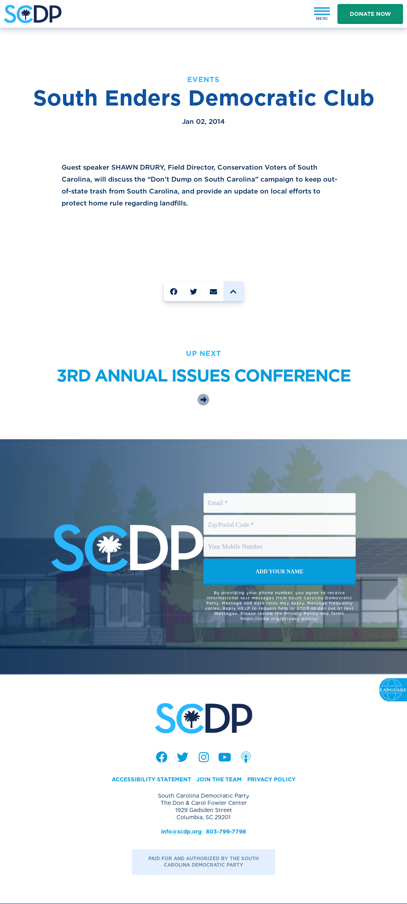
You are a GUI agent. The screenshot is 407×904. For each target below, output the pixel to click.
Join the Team (219, 780)
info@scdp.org (181, 832)
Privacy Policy (271, 780)
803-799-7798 (226, 832)
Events (203, 79)
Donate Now (370, 14)
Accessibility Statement (151, 780)
